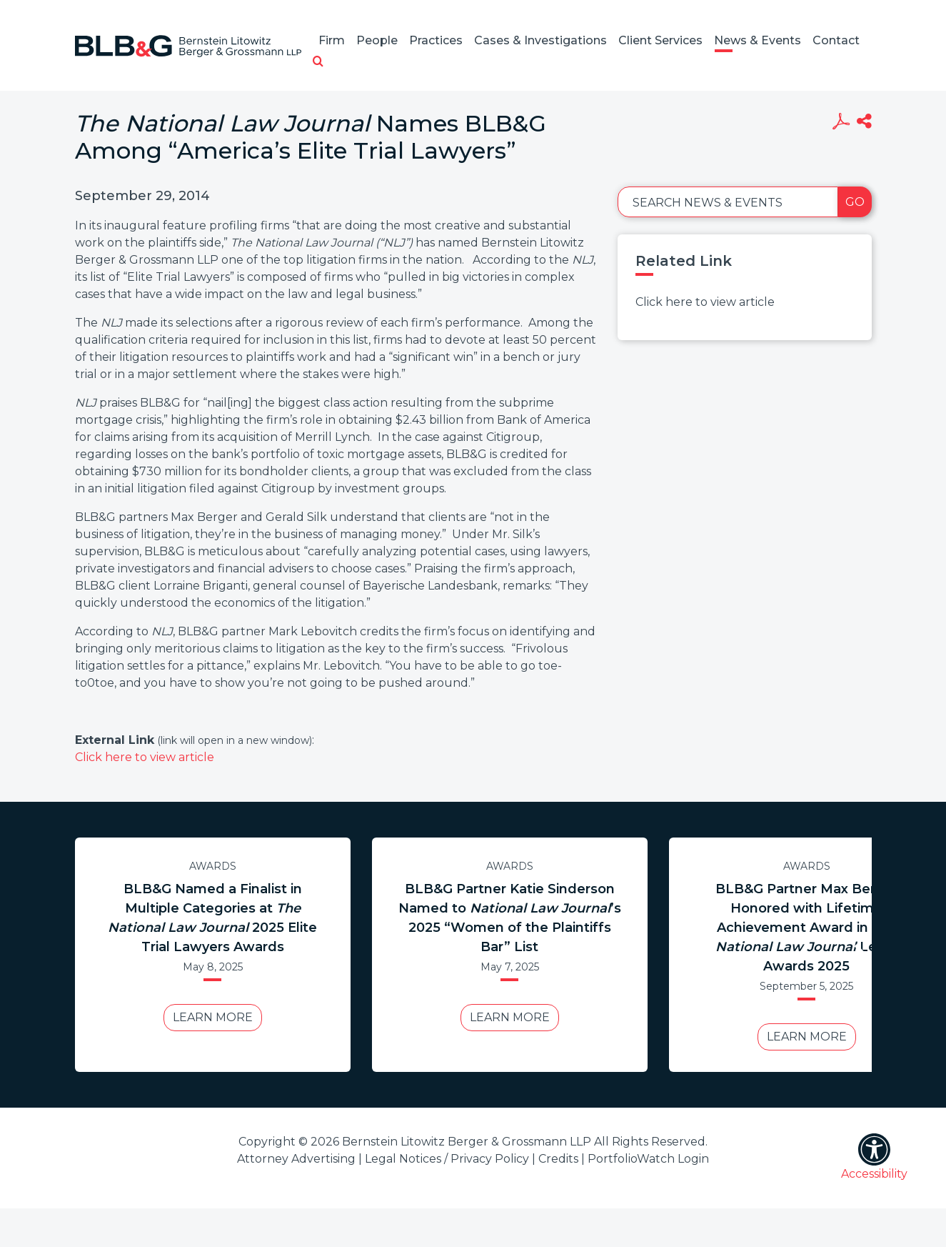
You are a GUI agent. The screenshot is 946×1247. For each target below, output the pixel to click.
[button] (318, 62)
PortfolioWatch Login (648, 1159)
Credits (558, 1159)
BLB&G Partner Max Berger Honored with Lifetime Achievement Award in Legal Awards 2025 (806, 927)
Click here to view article (144, 757)
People (377, 40)
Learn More (213, 1017)
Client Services (660, 40)
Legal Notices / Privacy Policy (447, 1159)
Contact (836, 40)
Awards (212, 866)
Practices (436, 40)
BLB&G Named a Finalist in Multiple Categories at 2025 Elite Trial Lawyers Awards (212, 918)
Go (855, 202)
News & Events (757, 40)
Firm (331, 40)
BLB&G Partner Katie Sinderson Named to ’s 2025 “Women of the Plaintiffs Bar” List (509, 918)
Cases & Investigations (540, 40)
